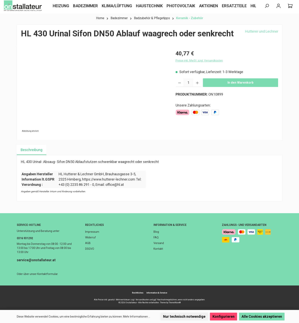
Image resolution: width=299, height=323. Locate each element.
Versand (159, 243)
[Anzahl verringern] (180, 82)
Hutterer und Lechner (261, 31)
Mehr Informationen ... (136, 316)
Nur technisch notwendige (184, 316)
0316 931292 (25, 238)
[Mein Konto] (278, 6)
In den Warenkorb (240, 82)
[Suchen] (267, 6)
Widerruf (90, 237)
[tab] (31, 150)
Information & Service (170, 224)
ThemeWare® (175, 303)
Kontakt (158, 248)
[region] (94, 91)
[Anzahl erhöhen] (197, 82)
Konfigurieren (223, 316)
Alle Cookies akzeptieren (262, 316)
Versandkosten (142, 300)
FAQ (156, 237)
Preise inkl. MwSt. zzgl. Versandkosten (199, 60)
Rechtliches (94, 224)
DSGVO (89, 248)
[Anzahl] (188, 82)
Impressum (92, 231)
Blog (156, 231)
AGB (88, 243)
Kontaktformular (47, 274)
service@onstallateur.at (36, 260)
